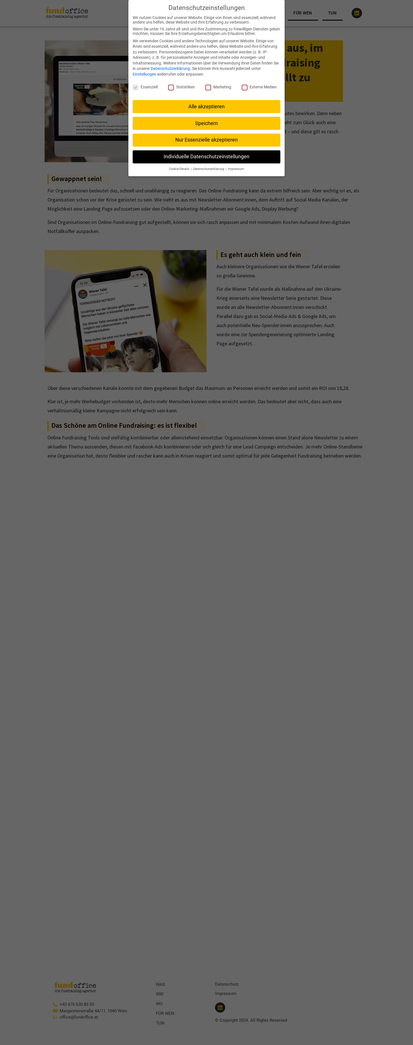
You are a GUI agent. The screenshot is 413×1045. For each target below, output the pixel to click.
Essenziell (145, 86)
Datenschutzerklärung (170, 68)
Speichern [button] (206, 123)
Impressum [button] (236, 169)
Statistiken (181, 86)
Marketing (218, 86)
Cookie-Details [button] (179, 169)
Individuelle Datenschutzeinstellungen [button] (206, 156)
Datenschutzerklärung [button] (209, 169)
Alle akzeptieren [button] (206, 106)
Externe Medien (259, 86)
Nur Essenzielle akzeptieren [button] (206, 140)
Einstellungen (144, 74)
